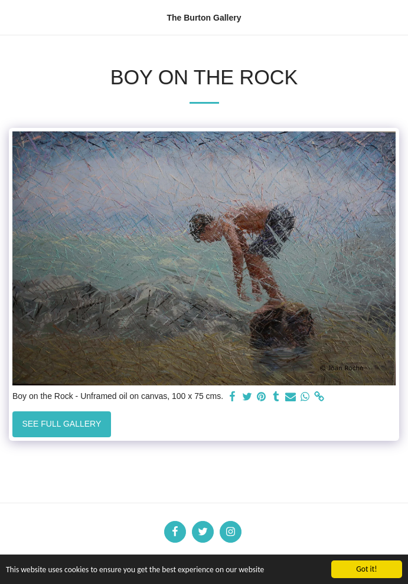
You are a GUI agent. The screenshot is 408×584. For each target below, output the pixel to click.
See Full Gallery (61, 423)
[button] (13, 17)
